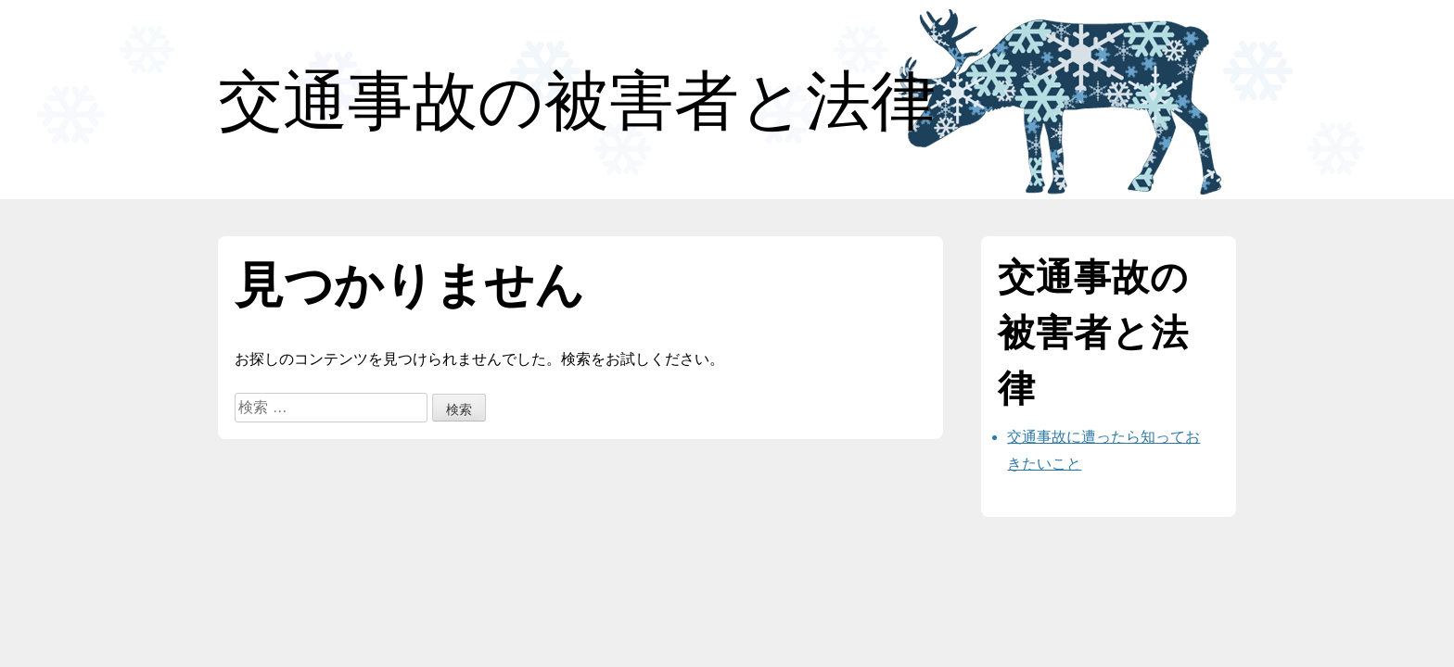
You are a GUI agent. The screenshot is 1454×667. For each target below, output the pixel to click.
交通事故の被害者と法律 (577, 100)
